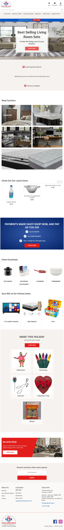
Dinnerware (56, 281)
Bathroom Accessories (24, 283)
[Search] (62, 9)
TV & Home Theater (11, 321)
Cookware (40, 281)
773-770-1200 (45, 506)
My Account (19, 498)
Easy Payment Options (8, 493)
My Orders (19, 493)
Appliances (8, 281)
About (3, 496)
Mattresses (32, 321)
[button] (61, 182)
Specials (4, 490)
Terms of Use (58, 526)
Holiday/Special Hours (48, 503)
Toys (53, 321)
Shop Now (32, 345)
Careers (4, 498)
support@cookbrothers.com (24, 501)
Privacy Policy (48, 526)
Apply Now (32, 245)
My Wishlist (19, 495)
